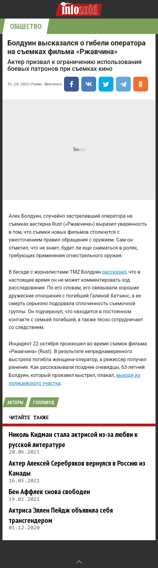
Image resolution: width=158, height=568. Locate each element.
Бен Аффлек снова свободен (49, 491)
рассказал (114, 272)
